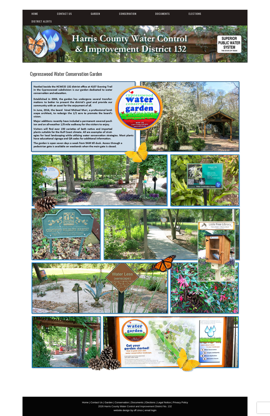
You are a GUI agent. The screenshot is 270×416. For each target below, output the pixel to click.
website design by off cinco (128, 410)
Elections (195, 14)
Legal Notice (164, 402)
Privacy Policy (180, 402)
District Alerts (42, 21)
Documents (162, 14)
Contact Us (64, 14)
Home (35, 14)
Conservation (127, 14)
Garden (95, 14)
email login (150, 410)
